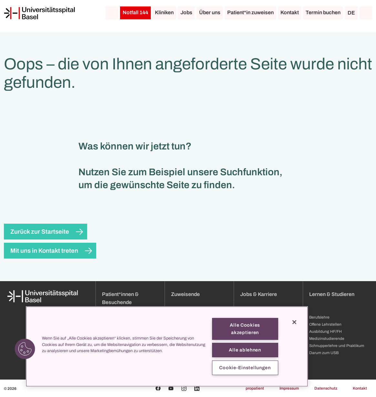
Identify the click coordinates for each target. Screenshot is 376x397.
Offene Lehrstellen (325, 324)
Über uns (209, 12)
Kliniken (164, 12)
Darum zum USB (324, 353)
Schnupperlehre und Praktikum (336, 345)
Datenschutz (325, 388)
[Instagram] (184, 388)
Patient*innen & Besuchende (120, 298)
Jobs (186, 12)
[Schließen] (294, 322)
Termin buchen (323, 12)
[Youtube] (171, 388)
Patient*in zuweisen (250, 12)
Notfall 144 (135, 12)
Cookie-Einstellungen (244, 367)
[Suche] (365, 12)
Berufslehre (319, 317)
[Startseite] (39, 13)
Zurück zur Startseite (39, 231)
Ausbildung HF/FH (325, 331)
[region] (167, 346)
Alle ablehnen (245, 349)
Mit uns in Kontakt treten (44, 250)
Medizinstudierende (326, 338)
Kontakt (289, 12)
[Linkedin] (196, 388)
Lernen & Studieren (331, 294)
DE (351, 12)
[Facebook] (158, 388)
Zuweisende (185, 294)
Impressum (289, 388)
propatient (255, 388)
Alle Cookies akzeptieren (245, 328)
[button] (25, 349)
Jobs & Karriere (258, 294)
